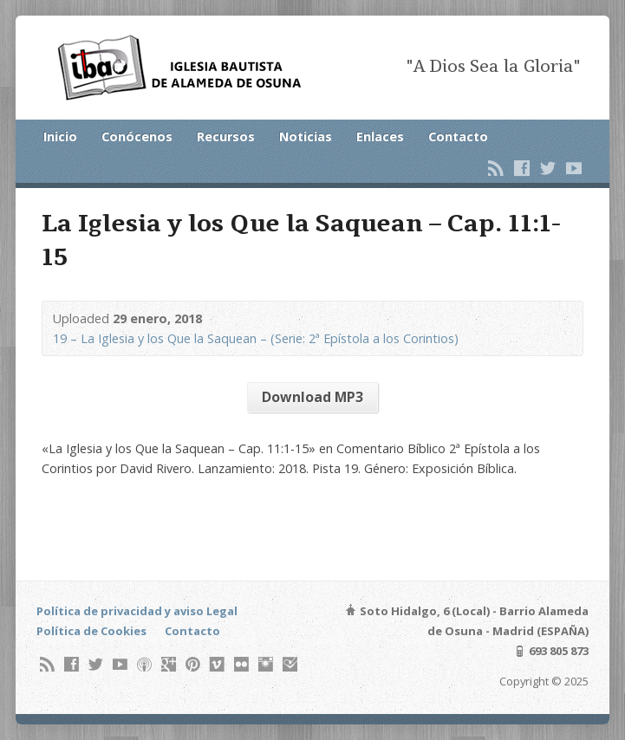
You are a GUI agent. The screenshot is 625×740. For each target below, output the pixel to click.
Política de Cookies (91, 631)
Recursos (226, 136)
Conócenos (137, 136)
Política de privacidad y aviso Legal (137, 611)
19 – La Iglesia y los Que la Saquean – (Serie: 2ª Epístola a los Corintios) (256, 338)
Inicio (60, 136)
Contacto (458, 136)
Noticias (305, 136)
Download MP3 (312, 396)
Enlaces (380, 136)
